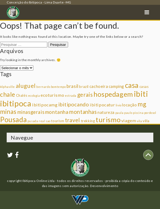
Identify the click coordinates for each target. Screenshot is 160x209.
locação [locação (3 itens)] (129, 104)
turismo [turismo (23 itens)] (108, 119)
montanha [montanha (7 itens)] (57, 112)
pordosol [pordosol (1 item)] (150, 112)
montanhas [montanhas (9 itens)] (83, 112)
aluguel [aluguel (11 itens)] (26, 85)
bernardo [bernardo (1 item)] (43, 86)
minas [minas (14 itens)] (8, 111)
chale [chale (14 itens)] (7, 94)
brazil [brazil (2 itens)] (84, 86)
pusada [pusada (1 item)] (33, 121)
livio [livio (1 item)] (119, 105)
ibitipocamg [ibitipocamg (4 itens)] (45, 104)
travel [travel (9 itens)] (72, 120)
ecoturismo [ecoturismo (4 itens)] (52, 95)
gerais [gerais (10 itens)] (85, 94)
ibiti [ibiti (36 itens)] (141, 93)
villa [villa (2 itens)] (146, 121)
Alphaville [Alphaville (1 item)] (7, 86)
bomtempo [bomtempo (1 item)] (58, 86)
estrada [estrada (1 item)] (70, 95)
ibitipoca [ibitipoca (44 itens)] (15, 103)
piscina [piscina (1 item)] (138, 112)
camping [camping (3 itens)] (116, 86)
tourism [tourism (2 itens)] (57, 121)
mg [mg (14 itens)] (142, 104)
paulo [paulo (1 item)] (128, 112)
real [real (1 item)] (42, 121)
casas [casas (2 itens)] (144, 86)
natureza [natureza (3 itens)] (106, 112)
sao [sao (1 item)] (48, 121)
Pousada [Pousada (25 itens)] (13, 119)
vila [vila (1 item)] (139, 121)
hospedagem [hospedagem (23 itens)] (113, 94)
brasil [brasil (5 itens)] (73, 86)
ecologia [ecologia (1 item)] (34, 95)
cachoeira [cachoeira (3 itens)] (98, 86)
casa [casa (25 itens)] (132, 85)
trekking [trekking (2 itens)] (88, 121)
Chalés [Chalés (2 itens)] (22, 95)
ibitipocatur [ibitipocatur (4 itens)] (102, 104)
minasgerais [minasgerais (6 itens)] (31, 112)
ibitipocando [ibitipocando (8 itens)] (73, 104)
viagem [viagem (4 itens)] (128, 120)
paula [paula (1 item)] (119, 112)
